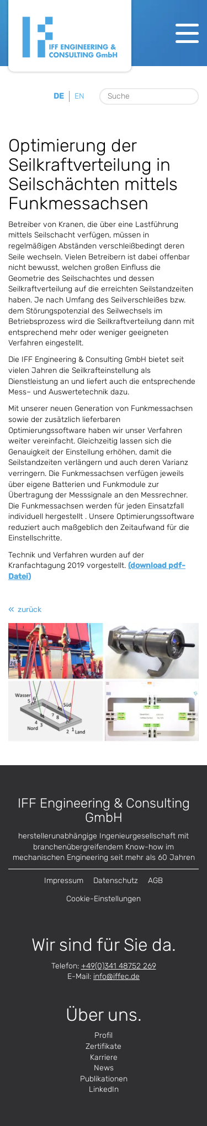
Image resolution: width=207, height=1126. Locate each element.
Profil (103, 1035)
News (104, 1068)
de (59, 96)
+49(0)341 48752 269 (118, 966)
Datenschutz (115, 880)
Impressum (63, 880)
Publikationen (104, 1079)
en (79, 96)
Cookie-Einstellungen (103, 898)
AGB (155, 880)
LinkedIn (104, 1089)
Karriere (104, 1057)
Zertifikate (103, 1046)
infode (116, 976)
